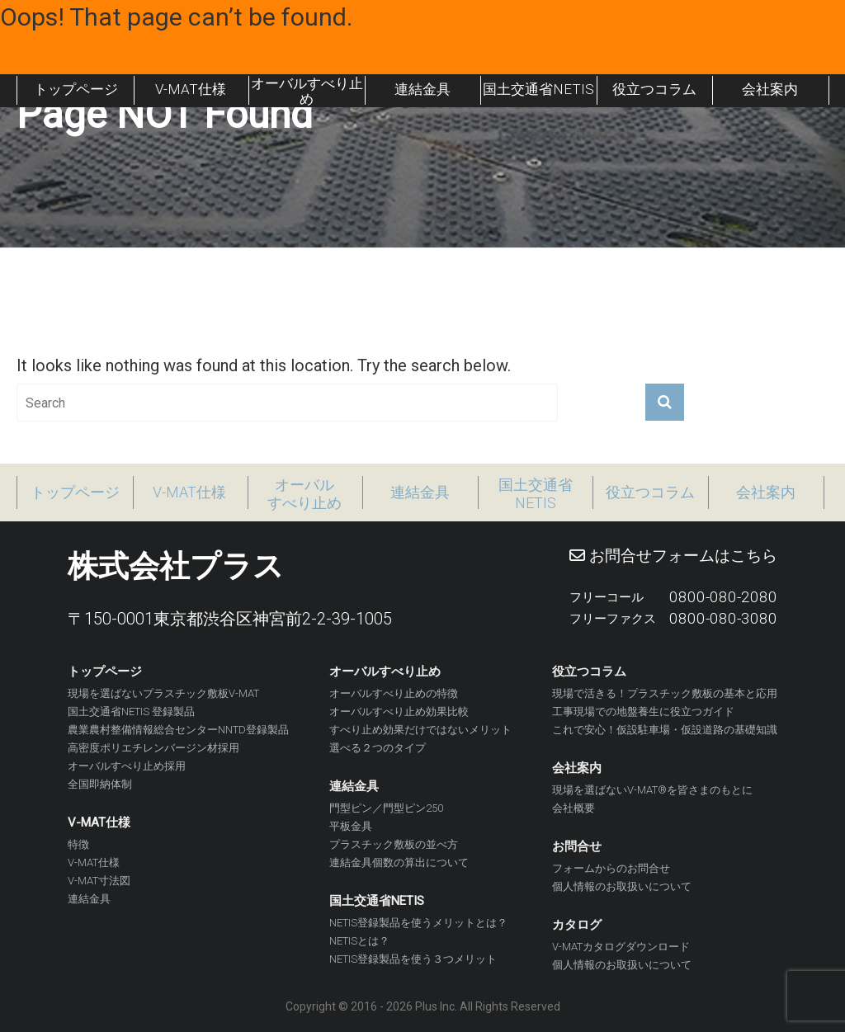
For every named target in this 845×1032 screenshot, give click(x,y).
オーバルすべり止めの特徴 (393, 693)
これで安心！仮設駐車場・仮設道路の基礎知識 (664, 729)
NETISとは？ (359, 941)
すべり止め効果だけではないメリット (420, 729)
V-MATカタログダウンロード (621, 946)
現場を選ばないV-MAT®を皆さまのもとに (652, 790)
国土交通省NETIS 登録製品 (131, 711)
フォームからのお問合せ (611, 868)
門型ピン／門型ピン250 (386, 808)
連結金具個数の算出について (399, 862)
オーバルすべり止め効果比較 (399, 711)
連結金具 (89, 899)
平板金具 (350, 826)
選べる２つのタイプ (377, 748)
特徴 (78, 844)
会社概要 (573, 808)
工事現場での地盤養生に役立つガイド (643, 711)
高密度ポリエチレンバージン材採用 (153, 748)
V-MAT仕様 (94, 862)
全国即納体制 (100, 784)
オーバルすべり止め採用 (127, 766)
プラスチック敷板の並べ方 (393, 844)
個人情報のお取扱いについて (622, 886)
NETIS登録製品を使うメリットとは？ (418, 923)
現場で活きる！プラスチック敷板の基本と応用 (664, 693)
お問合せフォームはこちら (673, 555)
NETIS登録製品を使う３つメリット (413, 959)
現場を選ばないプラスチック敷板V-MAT (163, 693)
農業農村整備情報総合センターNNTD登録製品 (178, 729)
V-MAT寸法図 (99, 880)
